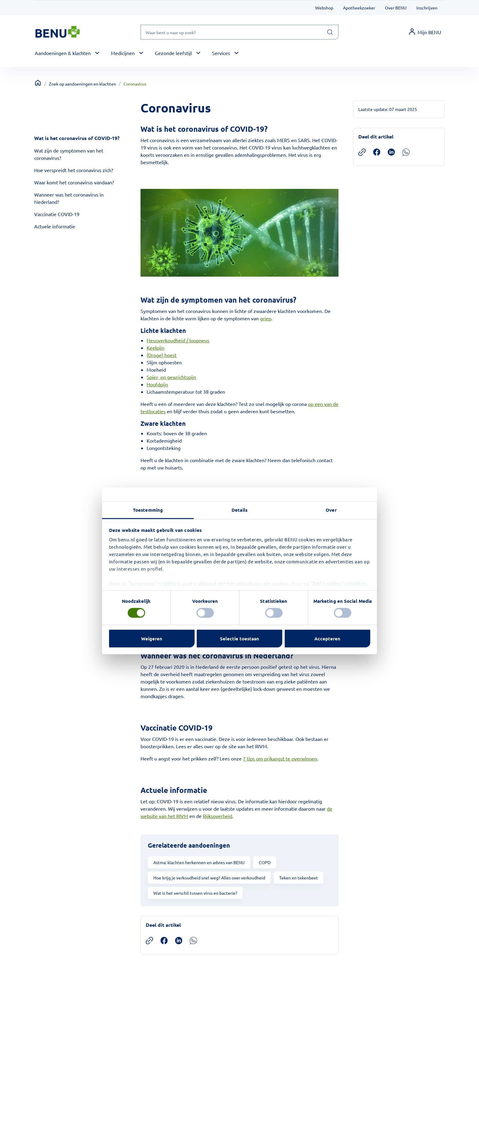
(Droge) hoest (162, 355)
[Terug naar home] (38, 83)
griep (265, 318)
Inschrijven (426, 7)
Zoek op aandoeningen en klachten (82, 84)
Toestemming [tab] (148, 510)
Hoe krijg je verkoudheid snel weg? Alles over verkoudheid (209, 877)
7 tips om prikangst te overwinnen (280, 758)
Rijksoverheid (217, 816)
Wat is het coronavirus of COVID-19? (76, 138)
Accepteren (327, 638)
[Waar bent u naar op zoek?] (239, 32)
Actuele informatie (54, 226)
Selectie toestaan (239, 638)
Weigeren (151, 638)
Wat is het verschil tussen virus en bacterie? (195, 893)
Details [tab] (239, 510)
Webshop (324, 7)
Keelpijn (155, 347)
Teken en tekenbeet (298, 877)
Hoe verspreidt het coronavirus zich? (73, 170)
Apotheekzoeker (359, 7)
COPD (265, 862)
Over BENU (396, 7)
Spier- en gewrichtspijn (171, 377)
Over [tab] (331, 510)
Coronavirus (134, 84)
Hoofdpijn (157, 384)
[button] (68, 53)
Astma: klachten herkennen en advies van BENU (199, 862)
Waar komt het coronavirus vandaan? (74, 182)
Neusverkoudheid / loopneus (178, 340)
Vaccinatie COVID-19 (56, 214)
